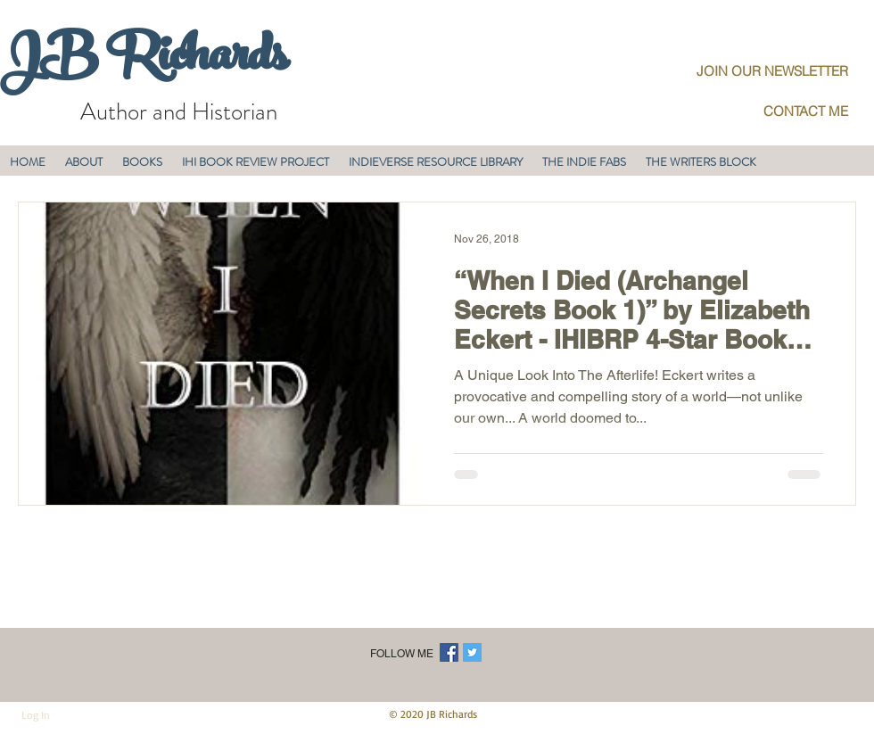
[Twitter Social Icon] (472, 652)
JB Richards (143, 61)
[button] (83, 162)
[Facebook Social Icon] (449, 652)
